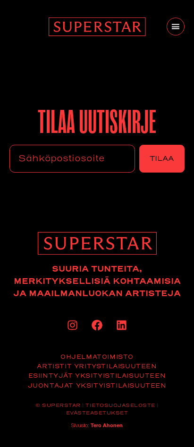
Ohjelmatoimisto (97, 356)
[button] (176, 26)
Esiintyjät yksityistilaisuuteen (97, 375)
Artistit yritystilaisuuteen (97, 366)
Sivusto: (97, 426)
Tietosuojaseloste (120, 405)
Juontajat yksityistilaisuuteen (97, 385)
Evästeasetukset (97, 413)
